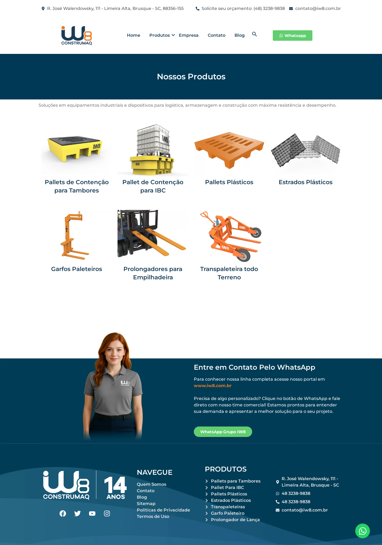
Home (133, 35)
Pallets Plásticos (229, 182)
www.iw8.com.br (213, 385)
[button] (254, 35)
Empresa (189, 35)
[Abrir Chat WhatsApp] (362, 531)
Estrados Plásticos (305, 182)
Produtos (160, 35)
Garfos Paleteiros (76, 269)
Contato (216, 35)
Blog (240, 35)
